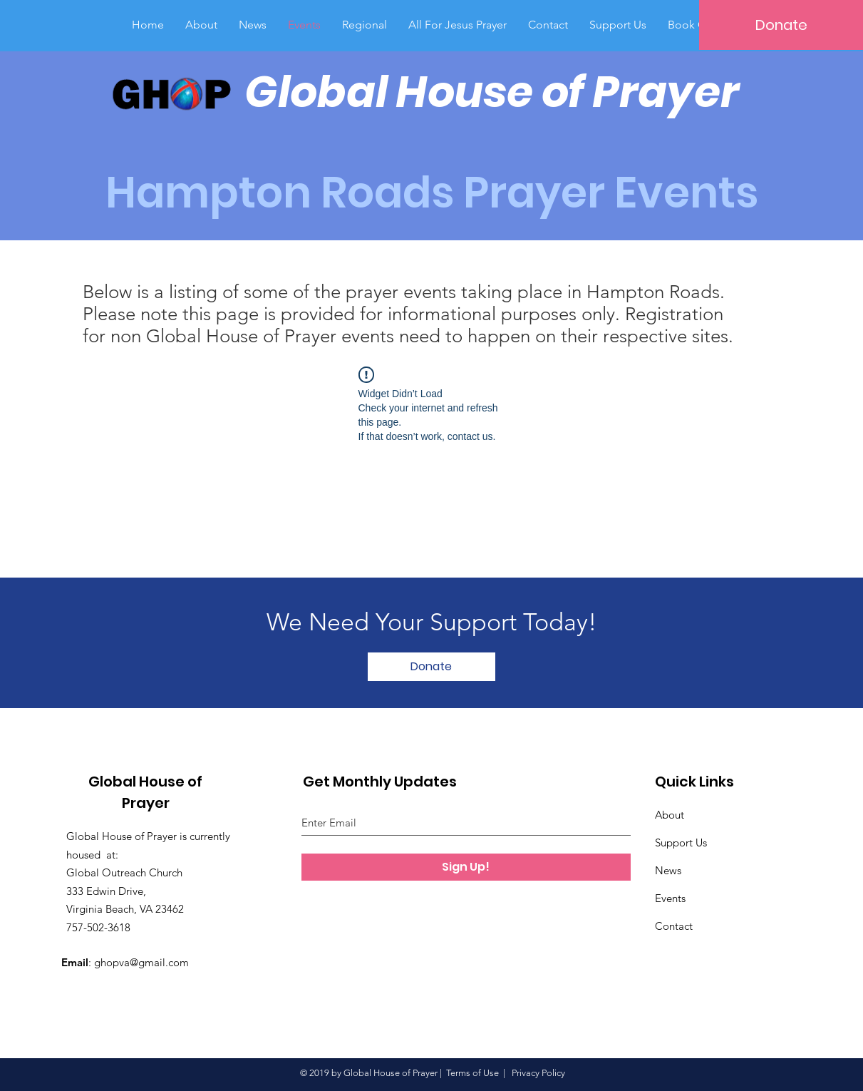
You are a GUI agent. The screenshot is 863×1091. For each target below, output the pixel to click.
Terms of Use (472, 1072)
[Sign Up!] (466, 867)
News (668, 870)
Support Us (681, 842)
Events (670, 898)
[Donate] (781, 25)
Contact (674, 926)
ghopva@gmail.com (141, 962)
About (669, 814)
